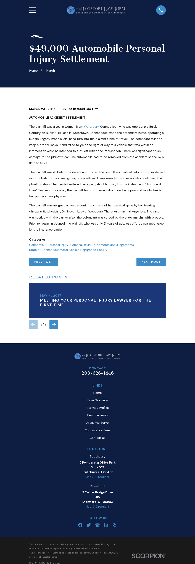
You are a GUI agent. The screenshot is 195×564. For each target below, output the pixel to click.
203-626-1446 (97, 373)
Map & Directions (97, 477)
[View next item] (53, 324)
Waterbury (91, 127)
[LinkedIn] (106, 525)
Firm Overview (97, 400)
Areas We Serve (97, 423)
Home (97, 393)
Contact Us (97, 438)
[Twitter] (89, 525)
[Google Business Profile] (97, 525)
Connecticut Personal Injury (48, 245)
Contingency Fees (97, 430)
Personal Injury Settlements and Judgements (102, 245)
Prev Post (43, 262)
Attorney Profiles (97, 408)
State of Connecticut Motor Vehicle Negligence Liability (68, 250)
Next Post (151, 262)
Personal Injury (97, 415)
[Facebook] (80, 525)
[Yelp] (115, 525)
